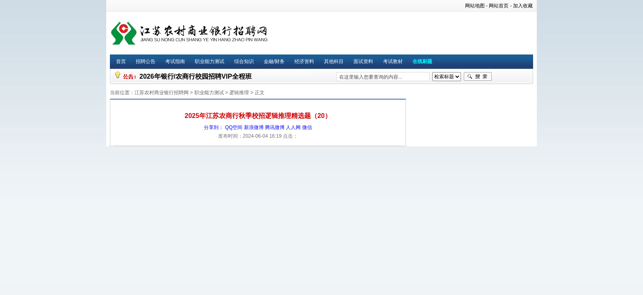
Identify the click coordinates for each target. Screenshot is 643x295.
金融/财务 (274, 61)
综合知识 (244, 61)
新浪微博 (254, 127)
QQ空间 (234, 127)
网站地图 (475, 6)
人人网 (293, 127)
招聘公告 (145, 61)
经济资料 (304, 61)
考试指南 (175, 61)
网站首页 (498, 6)
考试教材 (393, 61)
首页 (121, 61)
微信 (307, 127)
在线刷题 (422, 61)
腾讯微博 (275, 127)
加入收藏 (523, 6)
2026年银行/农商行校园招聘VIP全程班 (195, 76)
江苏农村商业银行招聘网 (162, 92)
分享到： (213, 127)
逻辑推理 (239, 92)
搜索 (478, 76)
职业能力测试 (209, 61)
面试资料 (363, 61)
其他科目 (334, 61)
